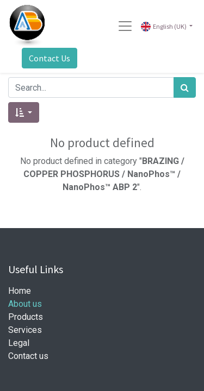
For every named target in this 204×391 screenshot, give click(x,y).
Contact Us (49, 58)
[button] (23, 112)
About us (25, 304)
